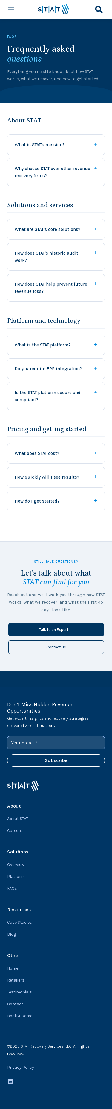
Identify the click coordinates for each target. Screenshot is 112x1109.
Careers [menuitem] (14, 830)
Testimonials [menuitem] (19, 992)
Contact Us (56, 647)
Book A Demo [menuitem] (20, 1015)
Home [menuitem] (12, 968)
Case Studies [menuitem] (19, 922)
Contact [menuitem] (15, 1004)
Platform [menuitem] (16, 876)
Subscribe (56, 760)
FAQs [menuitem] (12, 888)
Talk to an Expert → (56, 629)
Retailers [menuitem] (15, 980)
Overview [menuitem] (15, 864)
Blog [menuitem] (11, 934)
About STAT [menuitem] (17, 818)
